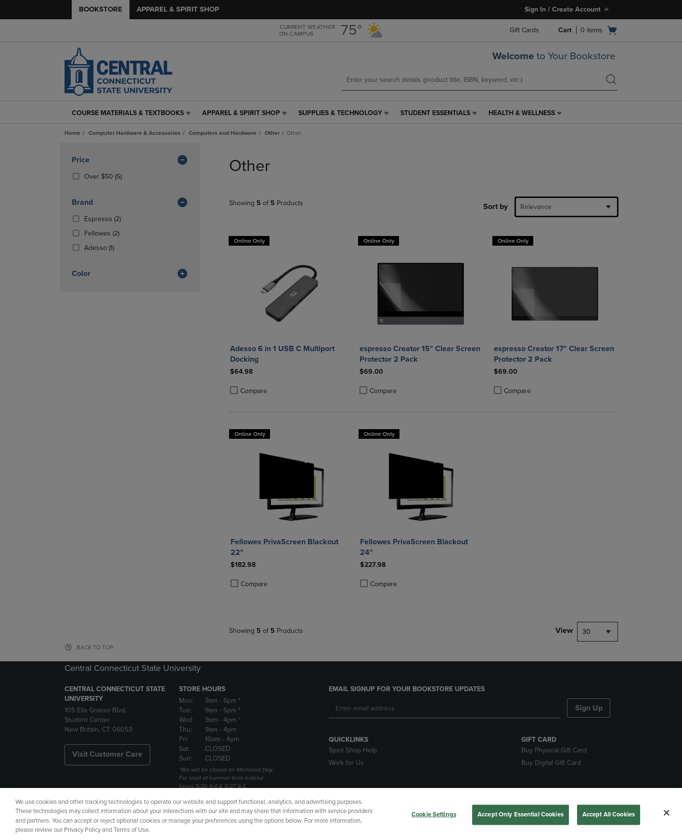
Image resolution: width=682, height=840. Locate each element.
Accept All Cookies (608, 814)
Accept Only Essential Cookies (520, 814)
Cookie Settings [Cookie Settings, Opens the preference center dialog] (434, 814)
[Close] (666, 812)
